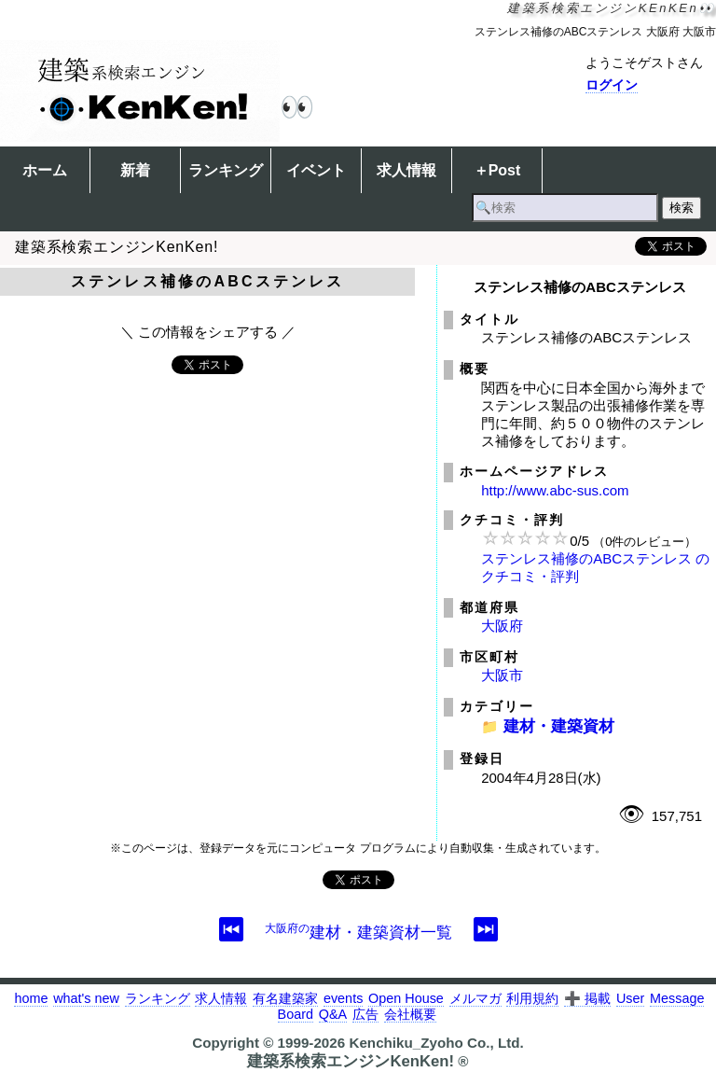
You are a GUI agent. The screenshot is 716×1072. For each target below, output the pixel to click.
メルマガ (475, 998)
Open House (406, 998)
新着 (135, 170)
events (343, 998)
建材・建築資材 (558, 725)
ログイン (611, 84)
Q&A (333, 1014)
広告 (365, 1014)
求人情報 (406, 170)
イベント (316, 170)
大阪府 (502, 625)
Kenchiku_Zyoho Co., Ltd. (436, 1043)
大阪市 (502, 675)
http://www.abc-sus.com (554, 490)
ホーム (44, 170)
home (31, 998)
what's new (86, 998)
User (630, 998)
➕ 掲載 (587, 998)
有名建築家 (285, 998)
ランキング (225, 170)
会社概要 (410, 1014)
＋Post (497, 170)
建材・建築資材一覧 (358, 932)
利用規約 (532, 998)
